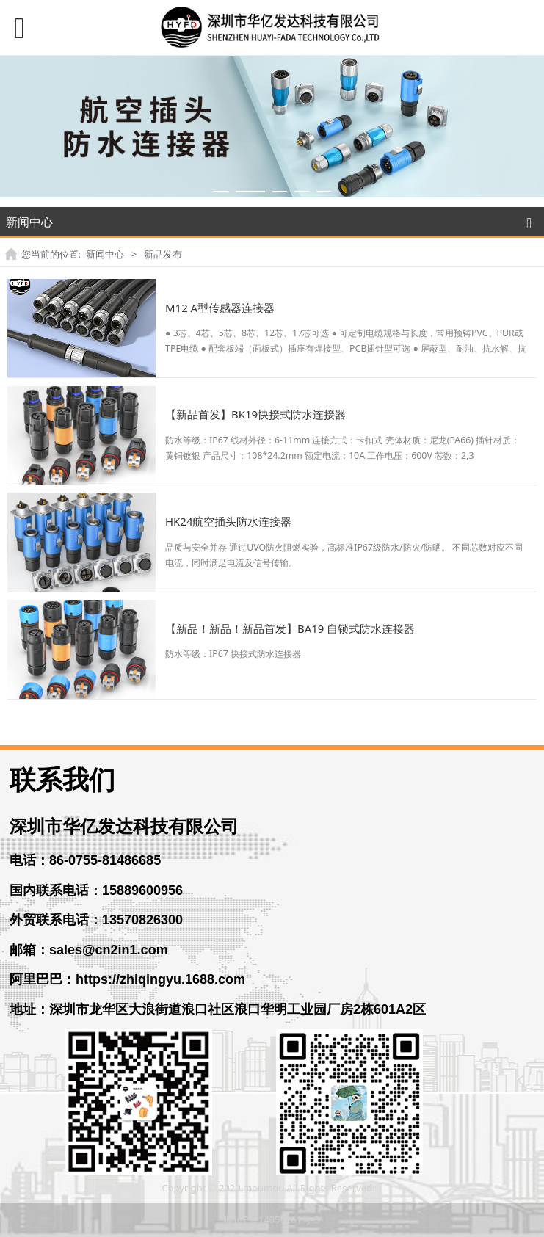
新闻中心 (105, 254)
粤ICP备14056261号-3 (272, 1219)
